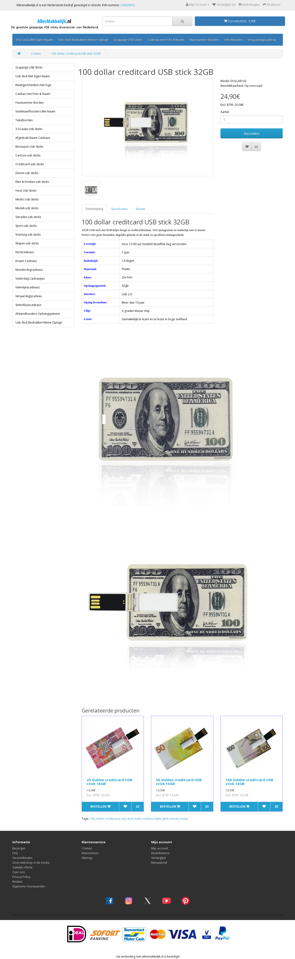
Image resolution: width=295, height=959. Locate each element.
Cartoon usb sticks (27, 155)
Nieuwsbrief (159, 863)
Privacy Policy (21, 877)
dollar (100, 819)
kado (138, 819)
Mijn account (159, 848)
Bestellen (251, 133)
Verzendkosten (22, 858)
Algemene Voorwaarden (28, 886)
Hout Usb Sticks (25, 191)
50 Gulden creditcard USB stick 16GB (178, 781)
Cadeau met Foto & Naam (166, 40)
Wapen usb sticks (27, 243)
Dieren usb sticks (26, 173)
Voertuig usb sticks (28, 234)
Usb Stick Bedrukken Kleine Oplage (83, 40)
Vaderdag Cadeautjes (30, 278)
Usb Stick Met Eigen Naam (34, 40)
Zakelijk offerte (22, 867)
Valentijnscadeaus (27, 287)
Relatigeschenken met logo (33, 85)
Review (140, 209)
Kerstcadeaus (24, 252)
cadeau (148, 819)
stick (130, 819)
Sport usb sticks (26, 226)
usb (123, 819)
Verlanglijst (158, 858)
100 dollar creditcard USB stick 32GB (76, 54)
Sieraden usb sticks (28, 217)
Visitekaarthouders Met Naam (35, 111)
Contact (87, 848)
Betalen (17, 882)
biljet (157, 819)
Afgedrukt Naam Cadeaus (32, 138)
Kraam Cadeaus (26, 261)
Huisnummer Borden (204, 40)
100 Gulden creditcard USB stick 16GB (249, 781)
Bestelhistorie (160, 853)
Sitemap (87, 858)
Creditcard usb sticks (29, 164)
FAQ (15, 853)
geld (165, 819)
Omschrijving (94, 209)
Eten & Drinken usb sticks (32, 182)
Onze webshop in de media (30, 863)
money (174, 819)
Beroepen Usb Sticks (29, 147)
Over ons (18, 872)
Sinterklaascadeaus (28, 305)
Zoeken (36, 54)
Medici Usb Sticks (26, 199)
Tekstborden (233, 40)
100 (91, 819)
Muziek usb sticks (26, 208)
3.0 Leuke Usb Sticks (28, 129)
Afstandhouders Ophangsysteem (37, 314)
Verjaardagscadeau (262, 40)
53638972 (128, 5)
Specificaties (119, 209)
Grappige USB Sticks (128, 40)
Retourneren (90, 853)
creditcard (112, 819)
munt (183, 819)
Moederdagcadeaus (29, 270)
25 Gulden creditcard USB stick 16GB (109, 781)
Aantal (224, 112)
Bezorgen (18, 848)
